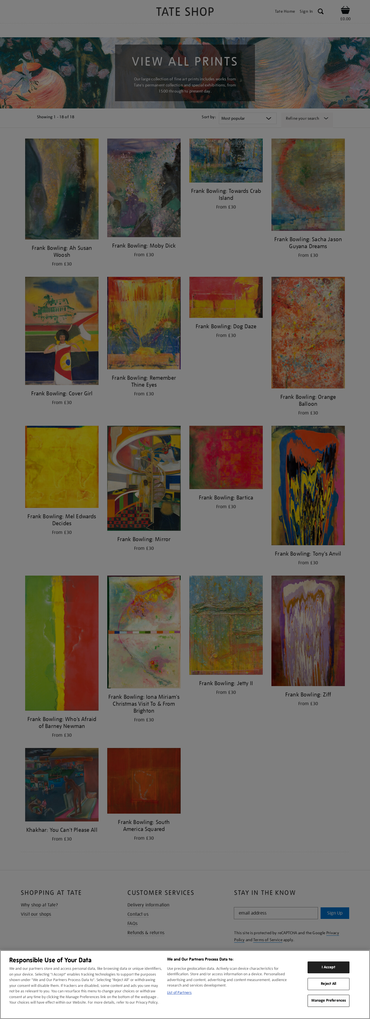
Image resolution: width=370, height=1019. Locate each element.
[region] (185, 984)
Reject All (328, 984)
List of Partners (179, 992)
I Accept (328, 967)
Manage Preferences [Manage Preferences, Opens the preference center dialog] (328, 1000)
